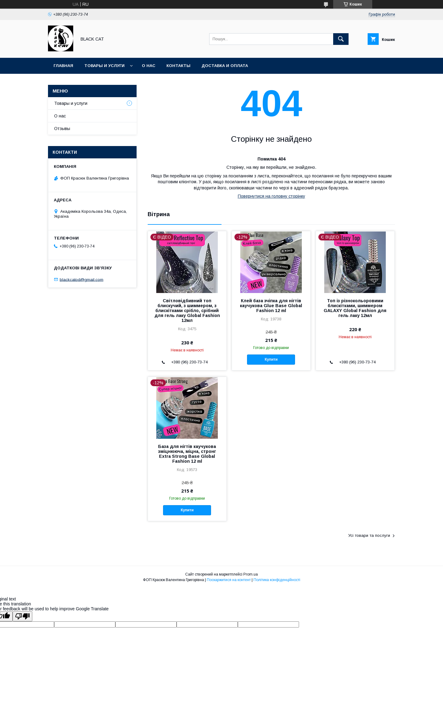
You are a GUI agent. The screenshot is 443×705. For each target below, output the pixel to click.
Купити (271, 359)
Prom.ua (250, 574)
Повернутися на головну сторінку (271, 196)
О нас (148, 65)
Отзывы (62, 128)
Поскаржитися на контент (229, 580)
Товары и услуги (104, 65)
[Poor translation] (22, 616)
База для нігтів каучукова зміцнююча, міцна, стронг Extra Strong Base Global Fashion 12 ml (187, 454)
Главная (63, 65)
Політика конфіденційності (276, 580)
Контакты (178, 65)
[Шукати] (341, 39)
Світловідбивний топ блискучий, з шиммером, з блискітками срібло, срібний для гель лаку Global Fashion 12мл (187, 310)
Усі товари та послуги (369, 535)
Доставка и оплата (225, 65)
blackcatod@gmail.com (81, 279)
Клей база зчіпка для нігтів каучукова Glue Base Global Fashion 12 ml (271, 305)
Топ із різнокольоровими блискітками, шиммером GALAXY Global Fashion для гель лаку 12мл (355, 308)
